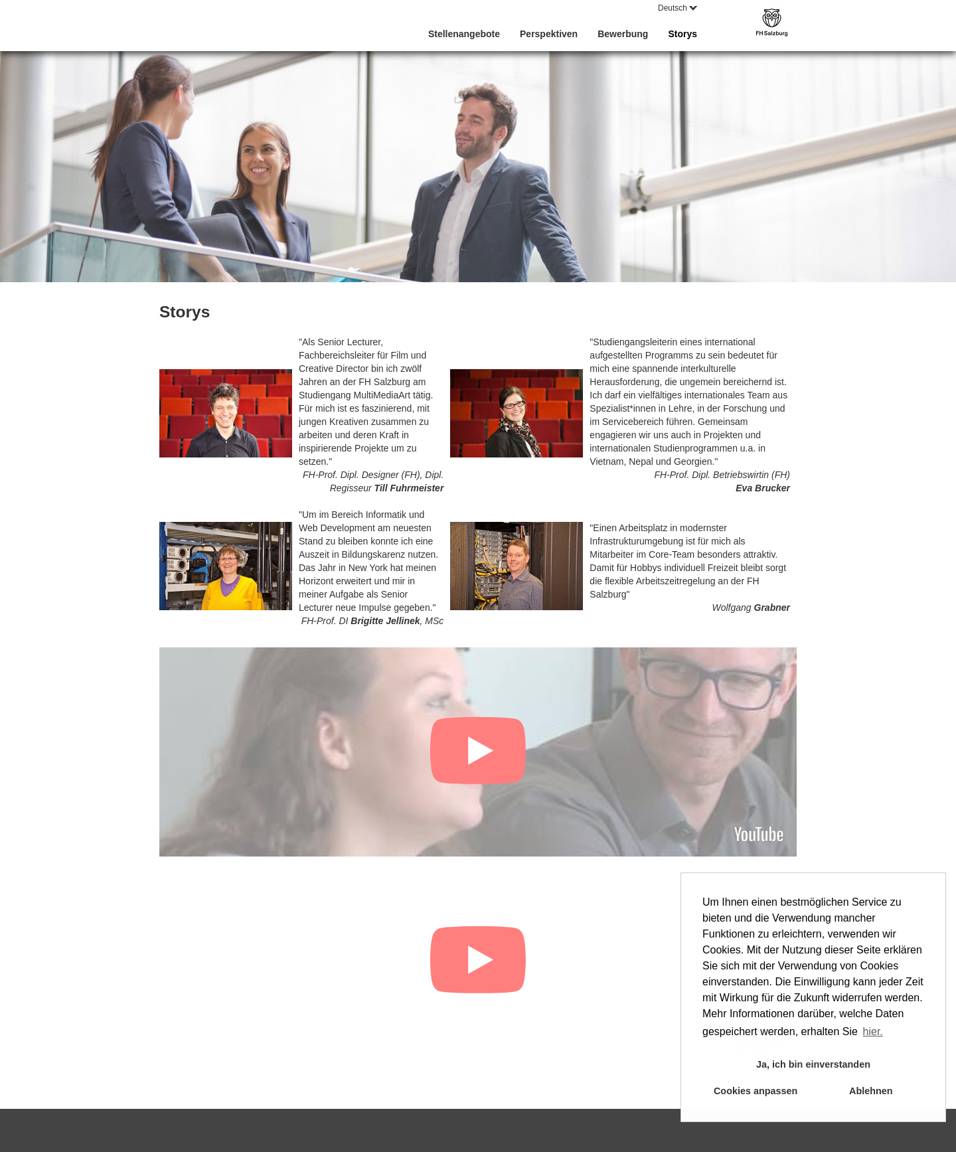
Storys (682, 34)
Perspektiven (549, 34)
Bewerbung (623, 34)
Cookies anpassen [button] (755, 1091)
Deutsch (677, 8)
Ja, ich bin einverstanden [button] (813, 1064)
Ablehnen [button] (871, 1091)
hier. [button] (873, 1031)
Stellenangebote (464, 34)
